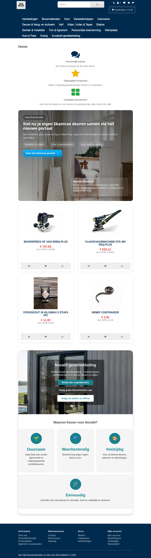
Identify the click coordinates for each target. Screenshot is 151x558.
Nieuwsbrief (113, 544)
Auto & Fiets (29, 35)
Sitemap (52, 541)
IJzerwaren (104, 19)
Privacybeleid (25, 541)
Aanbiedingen (30, 19)
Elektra (100, 24)
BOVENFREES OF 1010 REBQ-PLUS (46, 241)
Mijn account (114, 535)
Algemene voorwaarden (30, 544)
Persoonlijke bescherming (86, 30)
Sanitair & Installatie (33, 30)
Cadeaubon (83, 538)
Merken (81, 535)
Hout (67, 19)
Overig (44, 35)
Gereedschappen (83, 19)
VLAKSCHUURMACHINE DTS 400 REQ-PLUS (105, 243)
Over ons (22, 535)
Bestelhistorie (114, 538)
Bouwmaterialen (51, 19)
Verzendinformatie (27, 538)
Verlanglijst (113, 541)
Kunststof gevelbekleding (66, 35)
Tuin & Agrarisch (58, 30)
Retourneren (54, 538)
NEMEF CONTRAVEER (105, 312)
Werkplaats (111, 30)
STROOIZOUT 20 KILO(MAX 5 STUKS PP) (45, 314)
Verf (61, 24)
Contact (52, 535)
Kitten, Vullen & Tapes (80, 24)
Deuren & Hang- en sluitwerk (38, 24)
